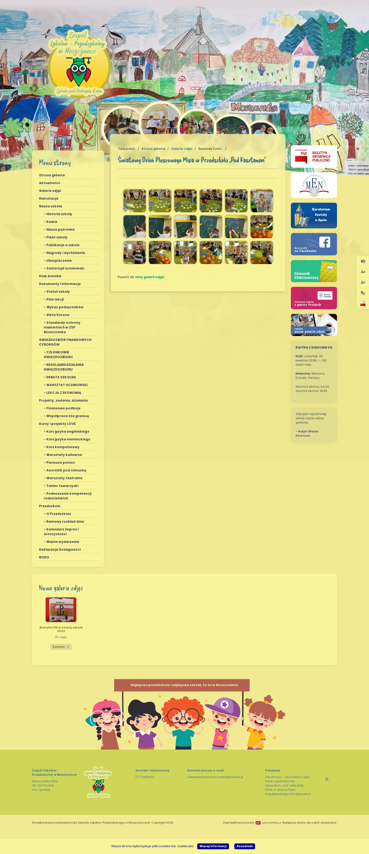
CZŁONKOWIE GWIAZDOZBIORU (58, 354)
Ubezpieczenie (59, 260)
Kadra (51, 222)
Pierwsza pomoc (60, 462)
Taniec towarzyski (62, 486)
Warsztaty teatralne (64, 478)
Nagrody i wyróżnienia (65, 253)
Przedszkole (49, 506)
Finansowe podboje (63, 408)
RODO (44, 557)
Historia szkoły (59, 214)
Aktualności (49, 183)
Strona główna (52, 175)
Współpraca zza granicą (67, 416)
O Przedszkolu (58, 514)
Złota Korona (57, 315)
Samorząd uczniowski (65, 268)
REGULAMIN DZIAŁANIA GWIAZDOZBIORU (64, 367)
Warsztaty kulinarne (64, 455)
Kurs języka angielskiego (67, 431)
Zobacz (61, 647)
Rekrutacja (48, 198)
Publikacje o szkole (63, 245)
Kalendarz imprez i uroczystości (61, 531)
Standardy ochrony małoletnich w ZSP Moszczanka (62, 327)
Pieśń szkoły (57, 237)
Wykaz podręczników (65, 307)
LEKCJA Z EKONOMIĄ (63, 393)
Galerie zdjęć (50, 191)
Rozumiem (245, 846)
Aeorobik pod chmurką (66, 470)
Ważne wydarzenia (62, 542)
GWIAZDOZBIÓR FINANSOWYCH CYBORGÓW (65, 342)
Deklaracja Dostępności (60, 549)
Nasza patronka (60, 229)
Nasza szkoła (50, 206)
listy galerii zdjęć (149, 277)
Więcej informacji (213, 846)
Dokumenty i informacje (60, 284)
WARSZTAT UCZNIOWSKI (67, 385)
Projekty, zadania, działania (63, 400)
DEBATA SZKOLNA (61, 377)
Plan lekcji (55, 299)
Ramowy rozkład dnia (65, 521)
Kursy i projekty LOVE (57, 424)
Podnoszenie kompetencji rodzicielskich (68, 496)
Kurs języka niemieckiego (68, 439)
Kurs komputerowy (63, 447)
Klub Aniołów (50, 276)
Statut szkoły (58, 291)
